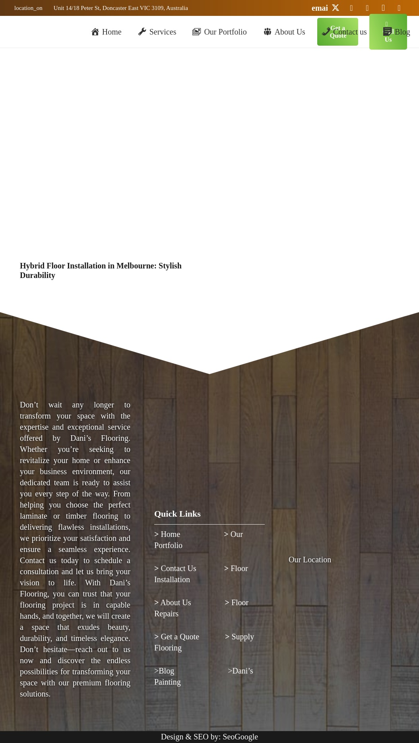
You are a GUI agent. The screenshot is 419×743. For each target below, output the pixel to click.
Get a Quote (177, 636)
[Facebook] (399, 8)
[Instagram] (383, 8)
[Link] (27, 8)
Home (168, 534)
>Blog (165, 670)
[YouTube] (367, 8)
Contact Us (175, 568)
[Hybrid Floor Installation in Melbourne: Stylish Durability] (109, 85)
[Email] (320, 8)
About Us (172, 602)
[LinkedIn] (351, 8)
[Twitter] (335, 8)
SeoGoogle (240, 736)
